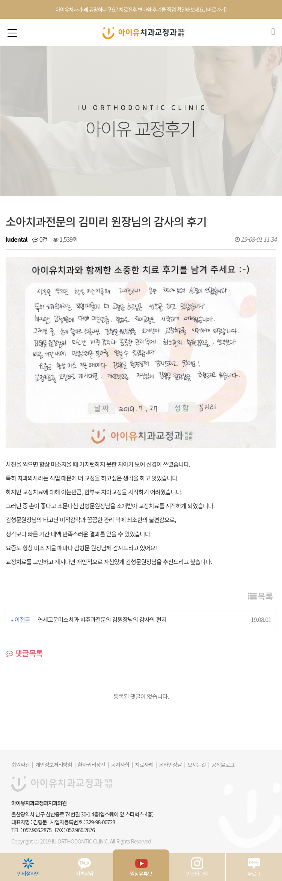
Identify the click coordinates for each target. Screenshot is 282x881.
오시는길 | (198, 764)
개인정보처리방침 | (55, 764)
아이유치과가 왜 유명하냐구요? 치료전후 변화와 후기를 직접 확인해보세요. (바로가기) (141, 9)
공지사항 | (122, 764)
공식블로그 (222, 764)
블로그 (254, 867)
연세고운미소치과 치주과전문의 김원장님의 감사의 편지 (102, 619)
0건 (39, 239)
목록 (260, 596)
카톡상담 (85, 867)
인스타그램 (197, 867)
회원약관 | (22, 764)
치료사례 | (146, 764)
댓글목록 (24, 653)
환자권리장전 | (93, 764)
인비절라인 (28, 867)
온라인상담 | (172, 764)
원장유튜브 (141, 867)
